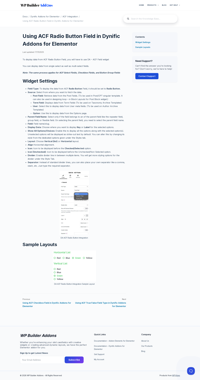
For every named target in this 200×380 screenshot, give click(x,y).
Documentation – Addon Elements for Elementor (114, 341)
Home (141, 5)
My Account (99, 359)
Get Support (99, 354)
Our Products (147, 346)
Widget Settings (142, 42)
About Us (145, 341)
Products (153, 5)
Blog (164, 5)
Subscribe (72, 359)
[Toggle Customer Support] (191, 371)
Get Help (175, 5)
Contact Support (146, 76)
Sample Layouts (142, 47)
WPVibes (176, 375)
